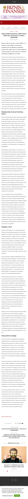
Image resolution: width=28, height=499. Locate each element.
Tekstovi (9, 27)
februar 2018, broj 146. (6, 416)
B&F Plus (16, 27)
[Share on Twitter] (19, 423)
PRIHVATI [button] (17, 495)
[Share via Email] (22, 423)
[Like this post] (16, 423)
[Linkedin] (14, 1)
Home (2, 27)
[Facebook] (12, 480)
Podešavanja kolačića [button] (7, 495)
